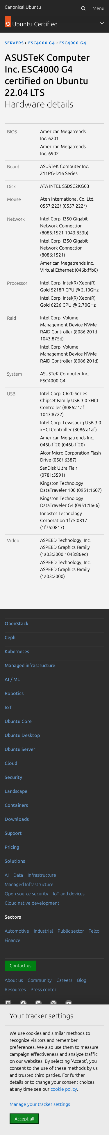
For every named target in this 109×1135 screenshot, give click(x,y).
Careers (64, 980)
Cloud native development (32, 903)
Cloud (11, 763)
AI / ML (12, 679)
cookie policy (64, 1089)
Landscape (16, 791)
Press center (43, 989)
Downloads (17, 819)
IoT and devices (69, 893)
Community (40, 980)
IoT (8, 707)
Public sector (71, 931)
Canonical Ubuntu (23, 7)
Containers (16, 805)
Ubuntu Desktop (22, 735)
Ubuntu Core (18, 721)
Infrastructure (42, 875)
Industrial (43, 931)
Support (13, 833)
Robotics (14, 693)
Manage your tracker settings (40, 1104)
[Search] (83, 8)
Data (18, 875)
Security (13, 777)
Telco (94, 931)
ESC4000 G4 (41, 42)
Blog (81, 980)
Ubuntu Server (20, 749)
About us (14, 980)
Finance (12, 940)
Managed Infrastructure (29, 884)
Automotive (17, 931)
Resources (15, 989)
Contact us (20, 965)
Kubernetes (17, 651)
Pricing (12, 847)
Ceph (10, 637)
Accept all (24, 1118)
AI (7, 875)
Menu (98, 8)
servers (14, 42)
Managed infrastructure (30, 665)
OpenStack (16, 623)
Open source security (26, 893)
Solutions (15, 861)
